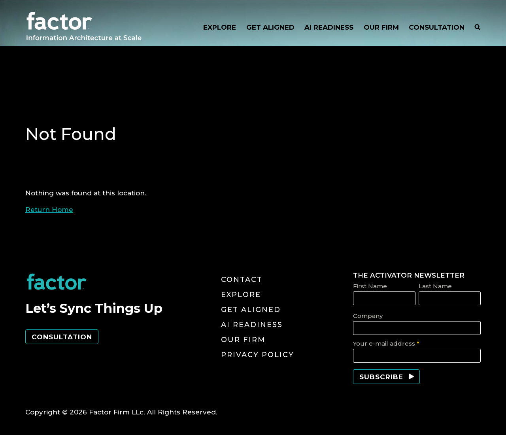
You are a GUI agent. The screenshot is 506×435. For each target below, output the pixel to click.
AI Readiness (252, 324)
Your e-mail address (386, 343)
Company (368, 316)
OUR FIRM (381, 27)
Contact (241, 279)
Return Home (49, 210)
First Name (370, 286)
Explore (241, 294)
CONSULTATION (436, 27)
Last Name (435, 286)
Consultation (62, 337)
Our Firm (243, 339)
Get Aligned (251, 309)
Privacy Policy (257, 354)
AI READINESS (328, 27)
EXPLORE (219, 27)
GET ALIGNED (270, 27)
